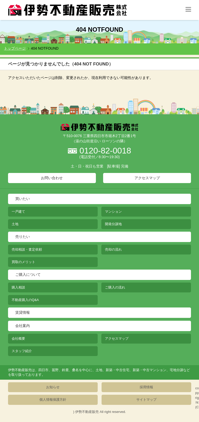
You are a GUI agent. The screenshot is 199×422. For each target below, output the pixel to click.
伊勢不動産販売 (87, 412)
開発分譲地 (113, 224)
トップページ (15, 48)
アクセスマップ (147, 178)
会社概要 (18, 338)
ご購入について (28, 274)
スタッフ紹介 (22, 351)
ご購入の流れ (115, 287)
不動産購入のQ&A (25, 300)
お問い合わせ (52, 178)
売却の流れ (113, 249)
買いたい (22, 199)
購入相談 (18, 287)
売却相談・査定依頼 (27, 249)
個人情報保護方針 (52, 399)
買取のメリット (23, 262)
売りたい (22, 237)
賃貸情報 (22, 312)
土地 (15, 224)
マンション (113, 211)
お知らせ (53, 387)
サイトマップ (146, 399)
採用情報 (146, 387)
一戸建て (18, 211)
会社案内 (22, 326)
